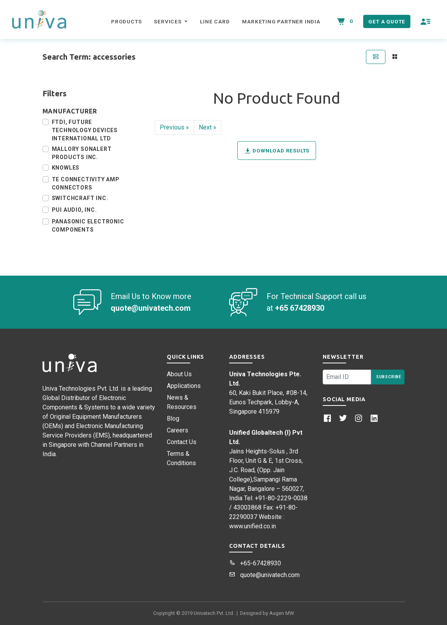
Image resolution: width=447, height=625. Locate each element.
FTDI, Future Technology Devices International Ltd (85, 130)
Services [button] (168, 21)
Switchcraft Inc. (80, 198)
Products (126, 21)
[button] (426, 21)
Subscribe (388, 377)
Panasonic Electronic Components (88, 225)
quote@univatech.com (264, 575)
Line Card (215, 21)
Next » (207, 127)
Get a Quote (386, 21)
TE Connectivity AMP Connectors (86, 183)
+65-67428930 (255, 563)
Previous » (174, 127)
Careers (177, 430)
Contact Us (181, 442)
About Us (179, 374)
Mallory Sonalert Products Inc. (82, 153)
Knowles (66, 168)
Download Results (276, 150)
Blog (173, 418)
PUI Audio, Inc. (74, 210)
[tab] (375, 57)
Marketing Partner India (281, 21)
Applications (184, 386)
